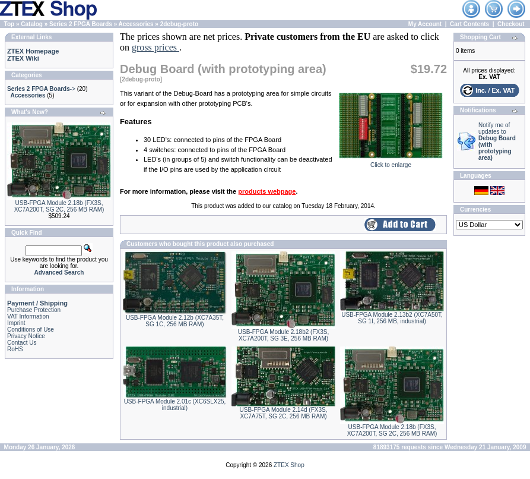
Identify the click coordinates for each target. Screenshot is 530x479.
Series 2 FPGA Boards (80, 24)
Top (9, 24)
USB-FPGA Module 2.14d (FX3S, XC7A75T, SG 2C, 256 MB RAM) (284, 413)
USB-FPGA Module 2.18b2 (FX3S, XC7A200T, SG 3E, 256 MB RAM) (283, 335)
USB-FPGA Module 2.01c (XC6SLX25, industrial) (175, 404)
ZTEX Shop (289, 465)
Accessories (136, 24)
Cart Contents (469, 24)
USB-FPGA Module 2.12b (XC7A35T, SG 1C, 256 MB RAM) (175, 320)
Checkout (511, 24)
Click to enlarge (391, 162)
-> (41, 89)
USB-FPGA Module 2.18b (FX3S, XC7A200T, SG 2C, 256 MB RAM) (59, 206)
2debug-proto (179, 24)
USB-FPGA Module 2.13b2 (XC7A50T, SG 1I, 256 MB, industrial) (392, 317)
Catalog (32, 24)
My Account (425, 24)
